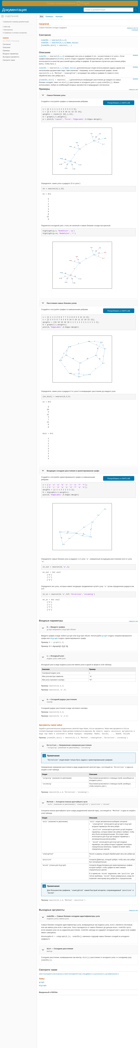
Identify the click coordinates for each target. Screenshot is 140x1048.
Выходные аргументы (11, 57)
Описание (6, 47)
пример (135, 55)
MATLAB (7, 27)
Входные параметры (10, 54)
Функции (59, 16)
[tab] (88, 95)
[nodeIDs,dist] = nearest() (56, 45)
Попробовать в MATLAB (118, 103)
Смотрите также (9, 60)
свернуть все (133, 89)
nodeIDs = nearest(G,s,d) (54, 40)
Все (41, 16)
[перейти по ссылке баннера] (70, 3)
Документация (14, 10)
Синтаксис (7, 44)
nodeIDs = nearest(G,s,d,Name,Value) (59, 43)
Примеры (6, 51)
